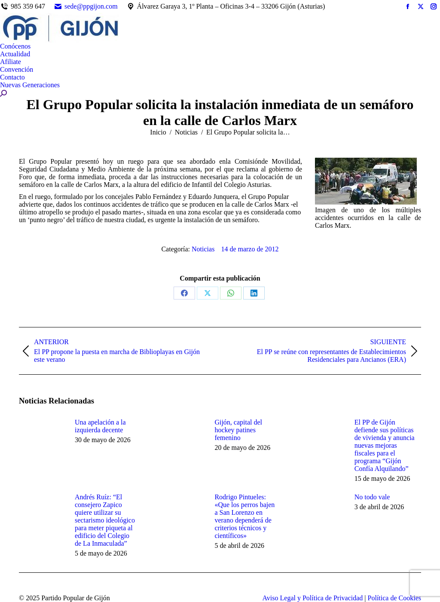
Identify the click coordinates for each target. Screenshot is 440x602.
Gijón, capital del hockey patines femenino (238, 430)
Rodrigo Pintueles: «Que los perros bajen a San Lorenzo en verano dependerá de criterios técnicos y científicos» (244, 516)
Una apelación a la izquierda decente (100, 426)
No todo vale (372, 497)
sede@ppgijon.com (86, 6)
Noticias (203, 249)
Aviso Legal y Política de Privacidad (312, 598)
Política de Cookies (394, 598)
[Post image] (42, 438)
